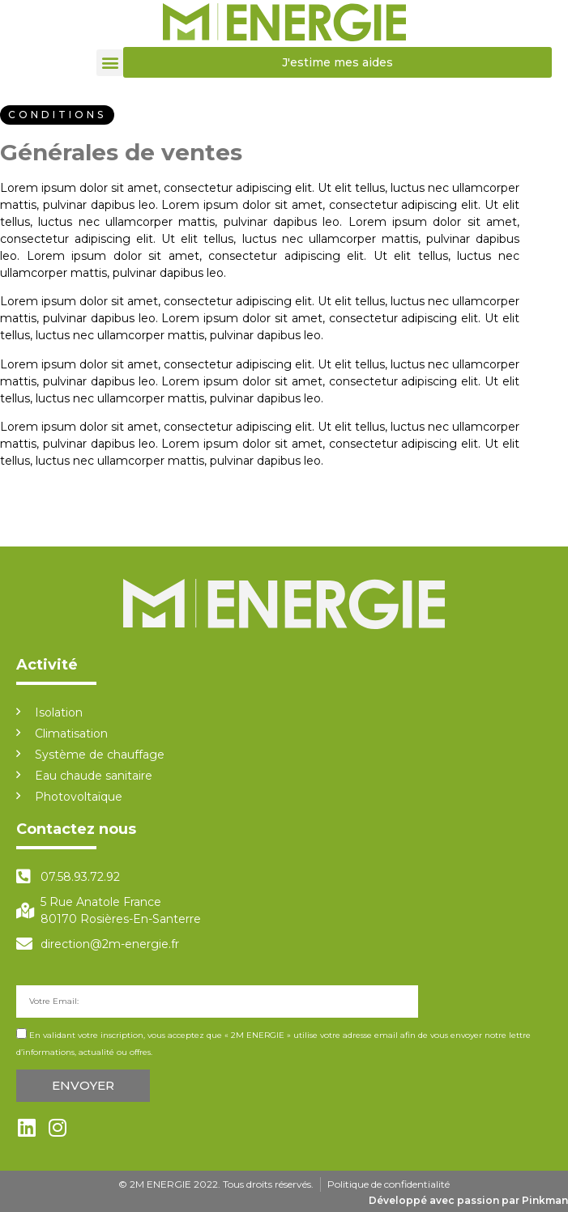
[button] (109, 62)
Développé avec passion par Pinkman (468, 1200)
